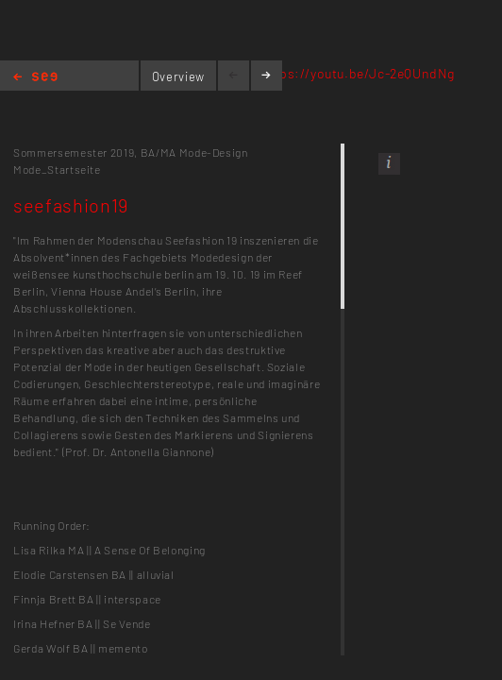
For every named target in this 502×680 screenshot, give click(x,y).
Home (35, 78)
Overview (178, 76)
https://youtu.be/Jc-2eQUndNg (357, 73)
